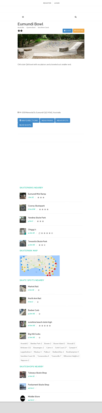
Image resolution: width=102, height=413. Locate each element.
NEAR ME (78, 31)
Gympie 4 (73, 348)
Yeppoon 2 (25, 360)
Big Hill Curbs (34, 334)
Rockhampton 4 (72, 352)
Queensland (30, 27)
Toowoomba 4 (43, 356)
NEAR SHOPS (25, 125)
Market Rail (33, 286)
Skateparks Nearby (31, 187)
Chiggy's (32, 230)
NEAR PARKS (47, 120)
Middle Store (34, 397)
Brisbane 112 (26, 348)
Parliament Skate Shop (38, 385)
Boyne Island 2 (59, 343)
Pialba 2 (47, 352)
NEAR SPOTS (62, 120)
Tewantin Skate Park (37, 241)
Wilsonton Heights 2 (71, 356)
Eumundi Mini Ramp (37, 194)
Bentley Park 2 (36, 343)
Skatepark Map (29, 250)
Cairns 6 (49, 348)
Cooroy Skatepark (36, 206)
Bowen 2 (47, 343)
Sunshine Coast (43, 27)
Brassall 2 (71, 343)
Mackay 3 (38, 352)
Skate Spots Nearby (32, 280)
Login (56, 3)
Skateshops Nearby (32, 366)
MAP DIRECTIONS (28, 120)
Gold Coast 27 (61, 348)
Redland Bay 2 (58, 352)
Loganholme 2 (26, 352)
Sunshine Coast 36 (28, 356)
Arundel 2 (24, 343)
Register (47, 3)
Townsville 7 (56, 356)
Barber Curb (33, 310)
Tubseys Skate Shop (37, 373)
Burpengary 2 (38, 348)
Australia (21, 27)
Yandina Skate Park (37, 218)
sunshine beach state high (40, 322)
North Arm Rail (34, 298)
